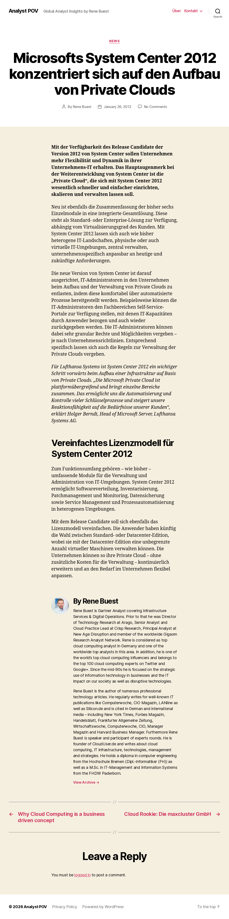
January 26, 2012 (117, 106)
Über (176, 10)
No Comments (155, 106)
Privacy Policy (64, 906)
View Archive (86, 782)
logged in (82, 875)
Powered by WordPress (103, 906)
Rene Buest (82, 106)
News (114, 41)
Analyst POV (23, 10)
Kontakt (191, 10)
